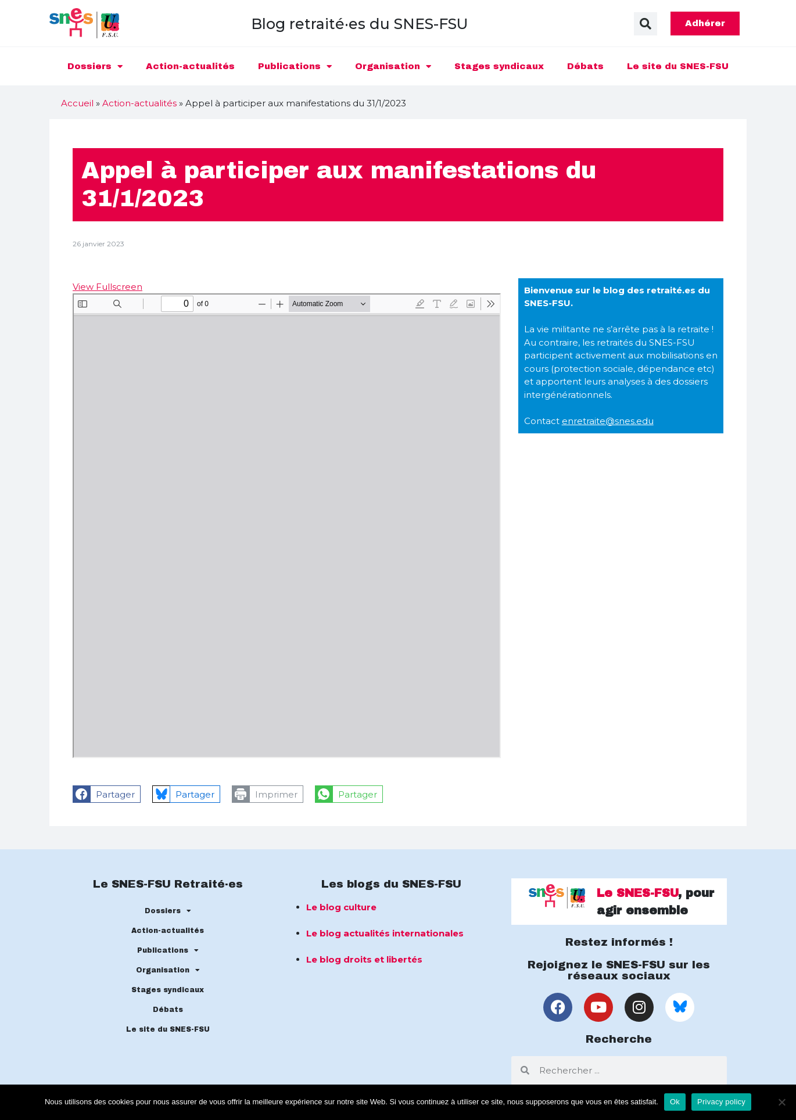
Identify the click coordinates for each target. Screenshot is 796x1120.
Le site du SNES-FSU (678, 66)
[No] (781, 1102)
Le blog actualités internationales (385, 933)
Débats (585, 66)
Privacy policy (721, 1101)
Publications (295, 66)
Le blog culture (341, 907)
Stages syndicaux (499, 66)
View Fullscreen (107, 286)
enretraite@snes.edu (608, 420)
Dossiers (95, 66)
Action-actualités (190, 66)
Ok (675, 1101)
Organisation (393, 66)
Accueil (77, 103)
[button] (645, 23)
